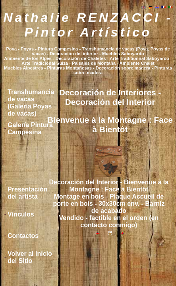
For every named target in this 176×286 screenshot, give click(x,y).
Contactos (23, 235)
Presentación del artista (27, 193)
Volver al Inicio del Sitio (30, 257)
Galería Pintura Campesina (30, 128)
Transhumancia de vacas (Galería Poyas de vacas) (31, 103)
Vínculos (21, 214)
